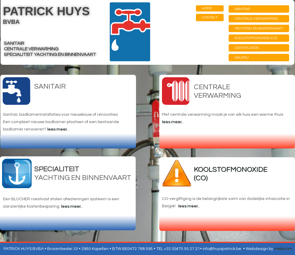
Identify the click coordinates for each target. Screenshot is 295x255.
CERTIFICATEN (247, 48)
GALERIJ (242, 57)
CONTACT (210, 17)
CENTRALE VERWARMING (256, 19)
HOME (207, 8)
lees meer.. (57, 129)
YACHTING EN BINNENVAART (259, 28)
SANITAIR (242, 9)
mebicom (283, 249)
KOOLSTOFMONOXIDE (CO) (256, 38)
